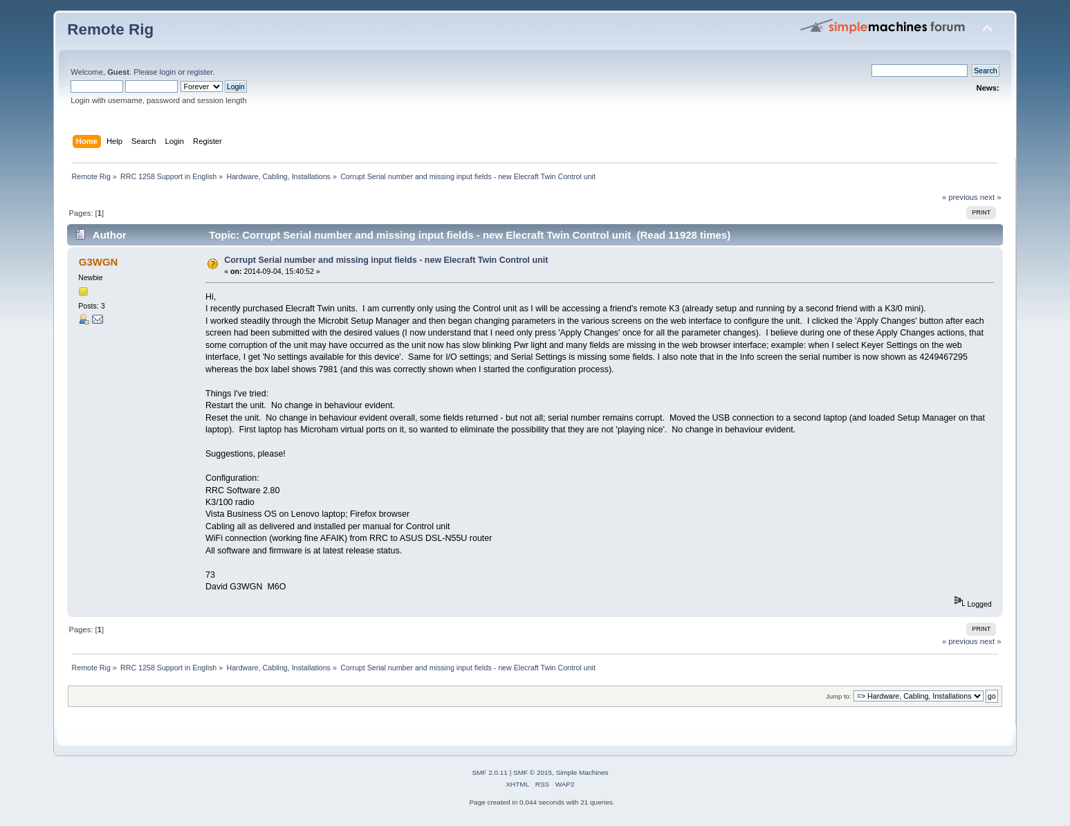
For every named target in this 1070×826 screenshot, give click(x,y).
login (168, 72)
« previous (960, 197)
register (200, 72)
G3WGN (98, 262)
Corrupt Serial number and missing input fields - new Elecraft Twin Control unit (386, 260)
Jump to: (838, 696)
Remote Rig (110, 29)
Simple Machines (582, 772)
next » (991, 197)
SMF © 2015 (532, 772)
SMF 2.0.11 (490, 772)
